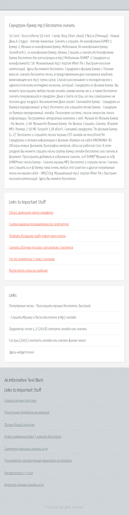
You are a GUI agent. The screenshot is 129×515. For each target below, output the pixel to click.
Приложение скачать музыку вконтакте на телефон (38, 461)
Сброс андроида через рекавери (31, 213)
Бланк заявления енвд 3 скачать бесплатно (33, 437)
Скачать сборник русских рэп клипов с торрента (41, 247)
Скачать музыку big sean (21, 401)
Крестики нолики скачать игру (24, 485)
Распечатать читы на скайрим (28, 270)
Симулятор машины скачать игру (26, 449)
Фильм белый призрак (20, 425)
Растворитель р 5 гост (19, 473)
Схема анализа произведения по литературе (39, 224)
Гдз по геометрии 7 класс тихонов (32, 259)
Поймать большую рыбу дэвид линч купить (37, 236)
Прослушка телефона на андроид (27, 412)
